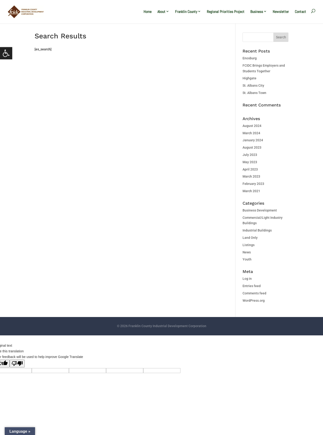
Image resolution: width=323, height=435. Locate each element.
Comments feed (254, 293)
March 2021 (251, 191)
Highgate (249, 78)
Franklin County (186, 11)
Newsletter (281, 11)
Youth (247, 259)
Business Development (260, 210)
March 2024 (251, 133)
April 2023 (250, 169)
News (247, 252)
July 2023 (250, 155)
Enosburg (250, 58)
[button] (6, 53)
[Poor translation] (17, 363)
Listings (249, 245)
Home (148, 11)
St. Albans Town (254, 93)
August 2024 (252, 126)
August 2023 (252, 147)
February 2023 (253, 184)
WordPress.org (254, 300)
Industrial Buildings (257, 230)
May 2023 (250, 162)
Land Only (250, 238)
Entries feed (252, 286)
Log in (247, 279)
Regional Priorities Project (225, 11)
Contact (300, 11)
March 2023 (251, 176)
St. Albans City (253, 85)
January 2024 (253, 140)
